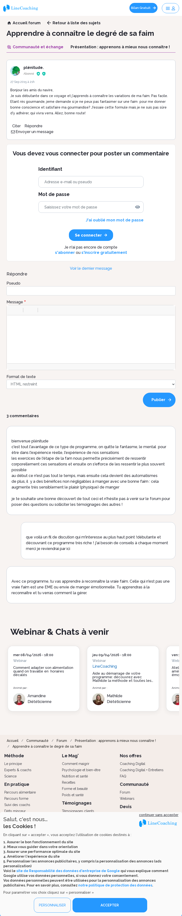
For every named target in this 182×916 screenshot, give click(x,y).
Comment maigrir (75, 764)
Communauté (37, 741)
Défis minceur (15, 811)
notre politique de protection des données (115, 885)
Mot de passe (54, 194)
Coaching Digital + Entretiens (142, 770)
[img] (137, 207)
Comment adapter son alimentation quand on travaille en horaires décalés (43, 671)
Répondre (33, 126)
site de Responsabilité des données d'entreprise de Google (68, 871)
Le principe (13, 764)
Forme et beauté (75, 789)
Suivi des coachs (17, 805)
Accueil (12, 741)
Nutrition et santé (75, 776)
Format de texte (21, 376)
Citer (16, 126)
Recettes (68, 782)
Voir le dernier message (91, 268)
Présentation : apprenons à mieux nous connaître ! (115, 741)
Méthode (14, 755)
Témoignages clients (78, 811)
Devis (126, 806)
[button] (12, 310)
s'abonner (65, 252)
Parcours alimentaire (20, 792)
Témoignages (76, 803)
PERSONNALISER (52, 905)
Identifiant (50, 169)
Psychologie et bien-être (81, 770)
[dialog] (91, 864)
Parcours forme (16, 798)
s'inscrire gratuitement (104, 252)
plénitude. (34, 67)
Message (14, 302)
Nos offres (130, 755)
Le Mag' (70, 755)
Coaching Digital (132, 764)
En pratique (16, 784)
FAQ (123, 776)
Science (10, 776)
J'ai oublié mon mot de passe (115, 220)
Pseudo (13, 283)
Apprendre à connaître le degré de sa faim (47, 746)
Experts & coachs (17, 770)
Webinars (127, 798)
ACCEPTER (110, 905)
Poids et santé (73, 795)
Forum (62, 741)
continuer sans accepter (158, 815)
